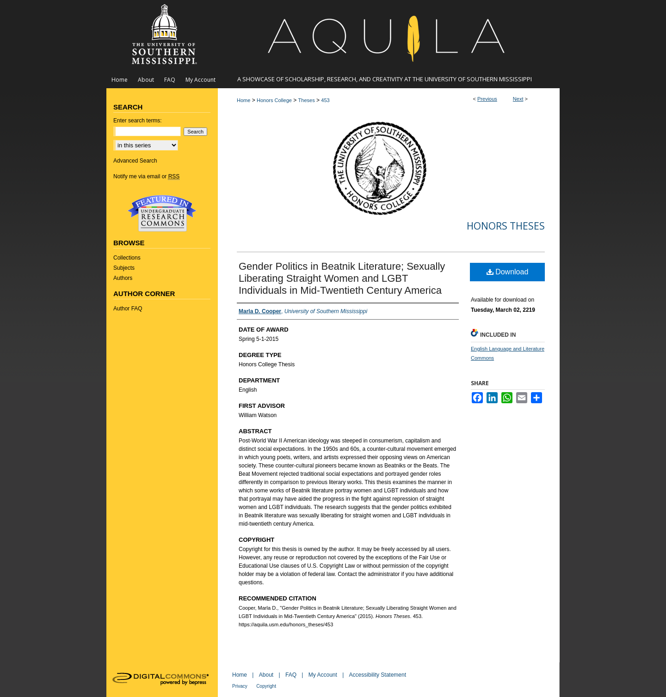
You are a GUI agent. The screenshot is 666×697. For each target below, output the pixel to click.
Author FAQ (127, 308)
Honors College (274, 100)
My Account (322, 675)
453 (325, 100)
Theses (306, 100)
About (266, 675)
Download (508, 272)
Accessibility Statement (377, 675)
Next (518, 99)
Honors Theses (506, 225)
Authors (122, 278)
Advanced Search (135, 161)
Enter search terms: (137, 120)
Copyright (266, 686)
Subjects (124, 268)
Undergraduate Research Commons (162, 213)
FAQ (290, 675)
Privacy (239, 686)
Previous (487, 99)
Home (243, 100)
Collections (127, 258)
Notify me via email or (146, 176)
